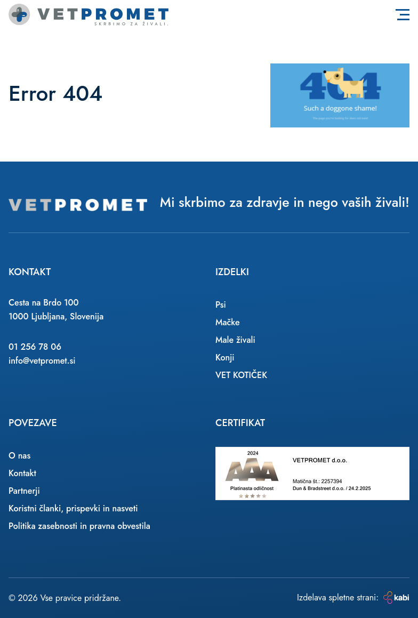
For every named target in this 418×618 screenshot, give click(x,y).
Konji (225, 357)
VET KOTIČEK (241, 375)
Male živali (235, 340)
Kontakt (22, 473)
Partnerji (24, 491)
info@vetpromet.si (42, 361)
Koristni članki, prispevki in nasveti (73, 508)
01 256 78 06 (35, 347)
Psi (220, 305)
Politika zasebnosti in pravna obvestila (79, 526)
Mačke (227, 322)
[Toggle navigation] (402, 14)
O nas (19, 456)
